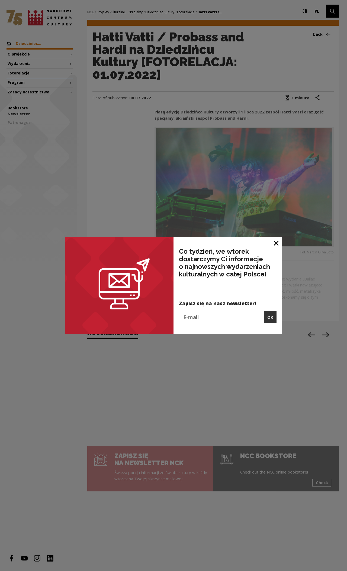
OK (270, 317)
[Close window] (276, 243)
